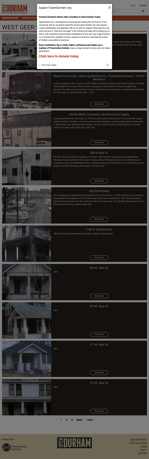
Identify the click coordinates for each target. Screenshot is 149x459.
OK (107, 65)
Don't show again (47, 65)
